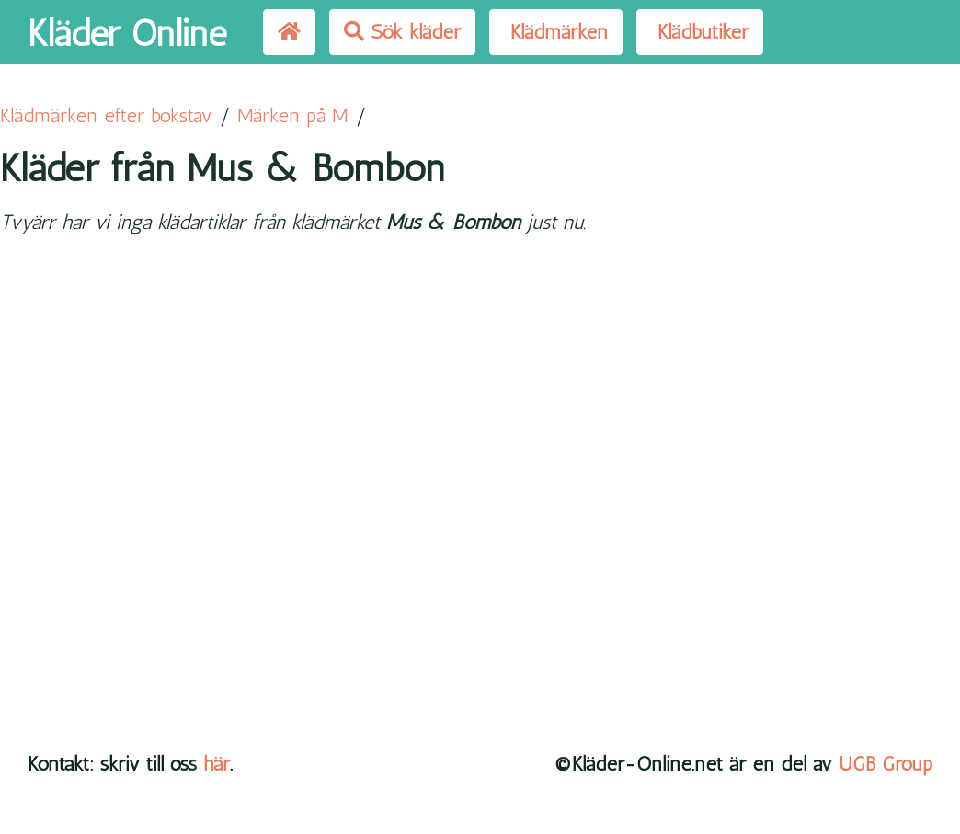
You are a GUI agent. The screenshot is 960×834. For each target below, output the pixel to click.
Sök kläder (402, 31)
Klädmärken (556, 31)
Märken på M (293, 115)
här (216, 763)
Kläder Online (127, 33)
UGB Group (885, 763)
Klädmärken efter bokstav (106, 115)
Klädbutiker (700, 31)
